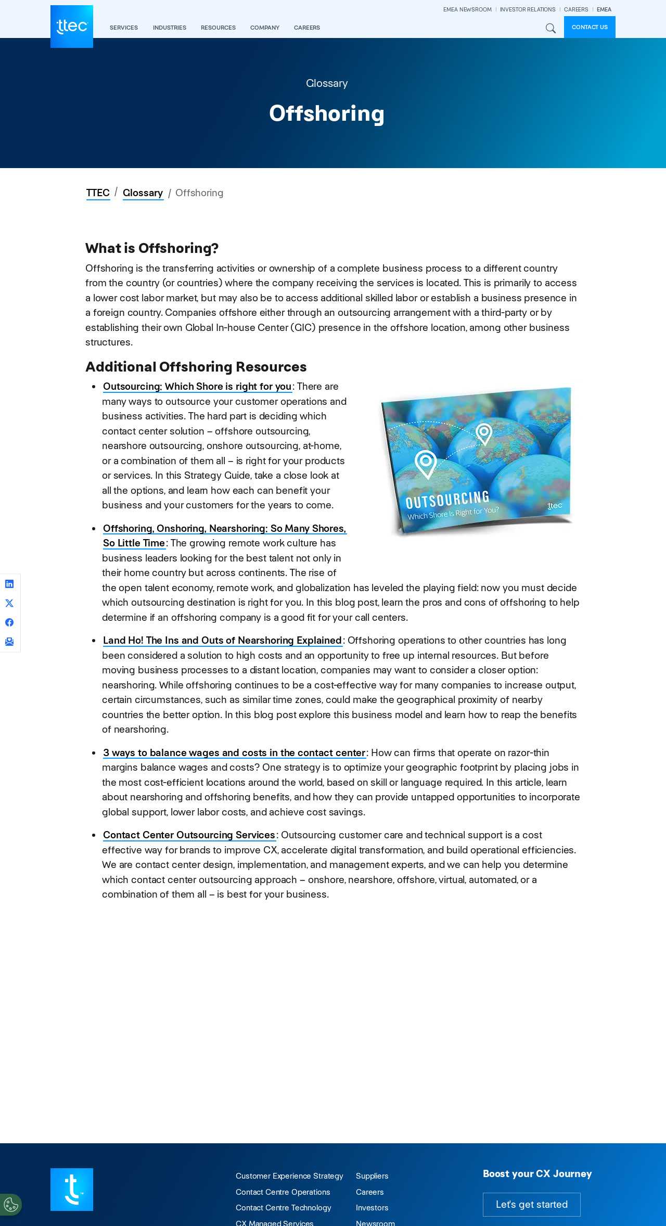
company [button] (264, 27)
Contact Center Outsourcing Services (189, 834)
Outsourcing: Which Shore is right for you (197, 386)
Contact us (590, 27)
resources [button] (218, 27)
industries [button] (169, 27)
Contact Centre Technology (283, 1207)
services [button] (124, 27)
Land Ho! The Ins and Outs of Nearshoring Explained (222, 640)
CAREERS (576, 9)
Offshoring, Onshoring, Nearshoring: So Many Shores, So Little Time (224, 536)
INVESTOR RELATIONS (528, 9)
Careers (370, 1192)
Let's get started (532, 1204)
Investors (372, 1207)
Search (550, 28)
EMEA (604, 9)
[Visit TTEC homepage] (71, 1188)
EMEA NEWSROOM (467, 9)
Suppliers (372, 1176)
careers (307, 27)
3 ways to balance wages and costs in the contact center (234, 752)
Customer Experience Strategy (289, 1176)
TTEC (97, 192)
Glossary (143, 192)
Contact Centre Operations (283, 1192)
